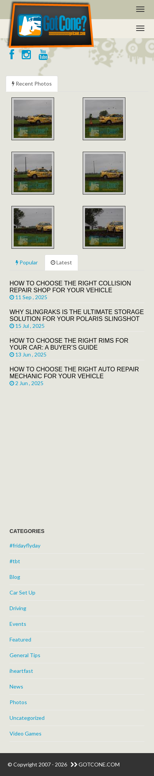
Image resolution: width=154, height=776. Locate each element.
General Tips (25, 655)
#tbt (15, 561)
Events (18, 623)
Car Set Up (22, 592)
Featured (20, 639)
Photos (18, 702)
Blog (15, 576)
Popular (27, 262)
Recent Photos (32, 83)
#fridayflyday (25, 545)
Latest (61, 262)
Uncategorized (27, 717)
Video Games (26, 733)
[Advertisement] (67, 459)
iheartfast (21, 670)
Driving (18, 608)
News (16, 686)
